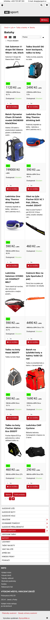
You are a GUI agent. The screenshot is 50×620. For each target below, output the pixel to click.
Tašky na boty (8, 545)
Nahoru (8, 495)
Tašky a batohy (25, 531)
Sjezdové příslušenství (25, 527)
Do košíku (12, 107)
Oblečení (25, 519)
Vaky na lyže (7, 549)
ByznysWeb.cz (24, 618)
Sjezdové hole (8, 516)
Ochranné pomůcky (25, 523)
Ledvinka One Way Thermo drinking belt (33, 117)
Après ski (6, 553)
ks (9, 103)
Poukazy (6, 560)
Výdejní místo (6, 572)
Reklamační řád (7, 587)
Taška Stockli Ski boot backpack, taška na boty (35, 49)
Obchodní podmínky (8, 581)
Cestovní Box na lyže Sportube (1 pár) (34, 276)
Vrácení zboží (6, 575)
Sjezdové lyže (8, 508)
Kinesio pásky (8, 557)
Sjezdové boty (8, 512)
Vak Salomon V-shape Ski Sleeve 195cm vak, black (14, 49)
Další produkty (19, 495)
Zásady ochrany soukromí (27, 613)
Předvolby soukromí (9, 613)
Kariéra (3, 584)
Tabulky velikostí (7, 578)
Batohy (5, 538)
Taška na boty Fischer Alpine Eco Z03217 (13, 428)
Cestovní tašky (9, 534)
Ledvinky (6, 542)
